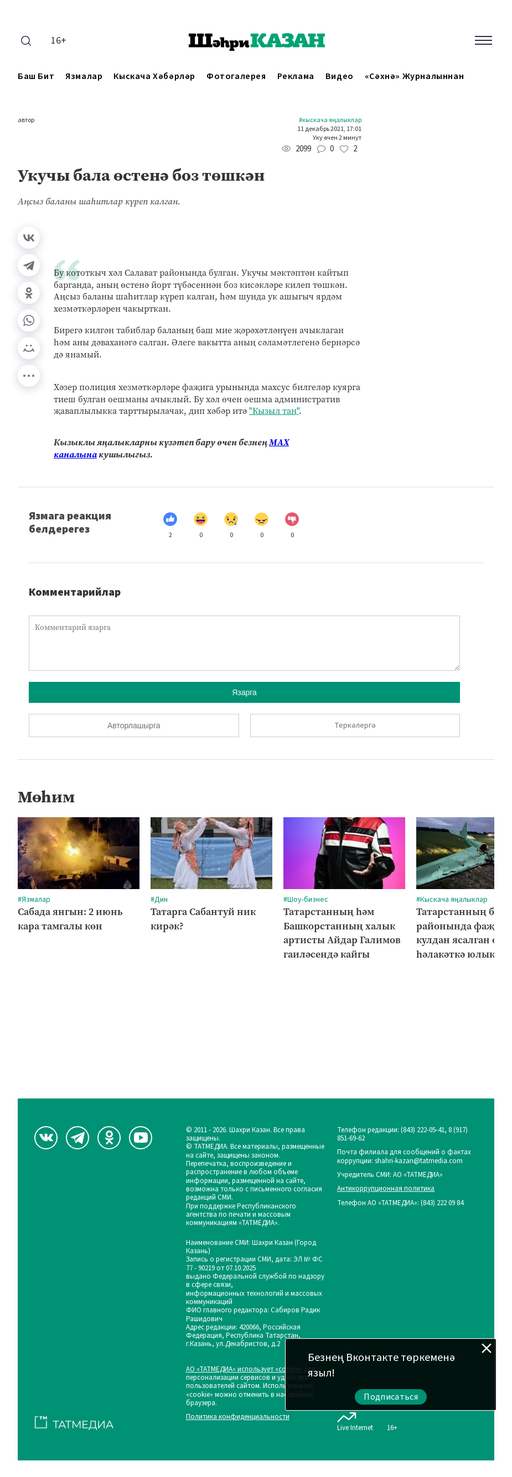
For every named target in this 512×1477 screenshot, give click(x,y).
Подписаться (391, 1397)
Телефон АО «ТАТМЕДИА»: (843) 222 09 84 (400, 1203)
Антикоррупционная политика (386, 1189)
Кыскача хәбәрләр (154, 76)
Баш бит (36, 76)
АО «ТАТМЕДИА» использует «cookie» (244, 1369)
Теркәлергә (355, 725)
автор (26, 120)
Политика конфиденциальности (237, 1417)
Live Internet (355, 1419)
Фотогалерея (236, 76)
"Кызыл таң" (274, 411)
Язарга (244, 692)
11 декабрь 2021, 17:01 (329, 129)
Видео (339, 76)
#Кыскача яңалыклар (330, 120)
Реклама (295, 76)
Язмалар (83, 76)
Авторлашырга (133, 725)
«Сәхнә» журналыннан (414, 76)
